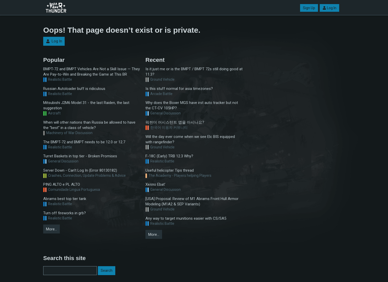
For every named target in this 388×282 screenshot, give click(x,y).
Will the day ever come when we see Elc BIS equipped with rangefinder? (190, 139)
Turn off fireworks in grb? (64, 213)
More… (51, 229)
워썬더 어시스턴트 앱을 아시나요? (174, 122)
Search (106, 270)
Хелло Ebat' (155, 184)
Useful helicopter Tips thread (169, 170)
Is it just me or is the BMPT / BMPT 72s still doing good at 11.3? (194, 72)
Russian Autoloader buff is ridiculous (74, 88)
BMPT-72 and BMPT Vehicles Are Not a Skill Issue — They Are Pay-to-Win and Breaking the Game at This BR (91, 72)
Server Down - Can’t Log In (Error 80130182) (80, 170)
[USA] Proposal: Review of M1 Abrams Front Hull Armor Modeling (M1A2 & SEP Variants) (191, 201)
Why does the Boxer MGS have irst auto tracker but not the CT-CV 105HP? (191, 105)
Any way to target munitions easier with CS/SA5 (185, 218)
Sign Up (309, 8)
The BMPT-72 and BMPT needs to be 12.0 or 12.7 (84, 142)
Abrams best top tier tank (64, 198)
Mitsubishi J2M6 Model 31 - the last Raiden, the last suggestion (86, 105)
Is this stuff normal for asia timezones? (179, 88)
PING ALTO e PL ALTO (61, 184)
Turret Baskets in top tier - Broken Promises (80, 156)
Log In (329, 8)
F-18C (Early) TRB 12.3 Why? (169, 156)
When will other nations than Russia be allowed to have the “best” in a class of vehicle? (89, 125)
